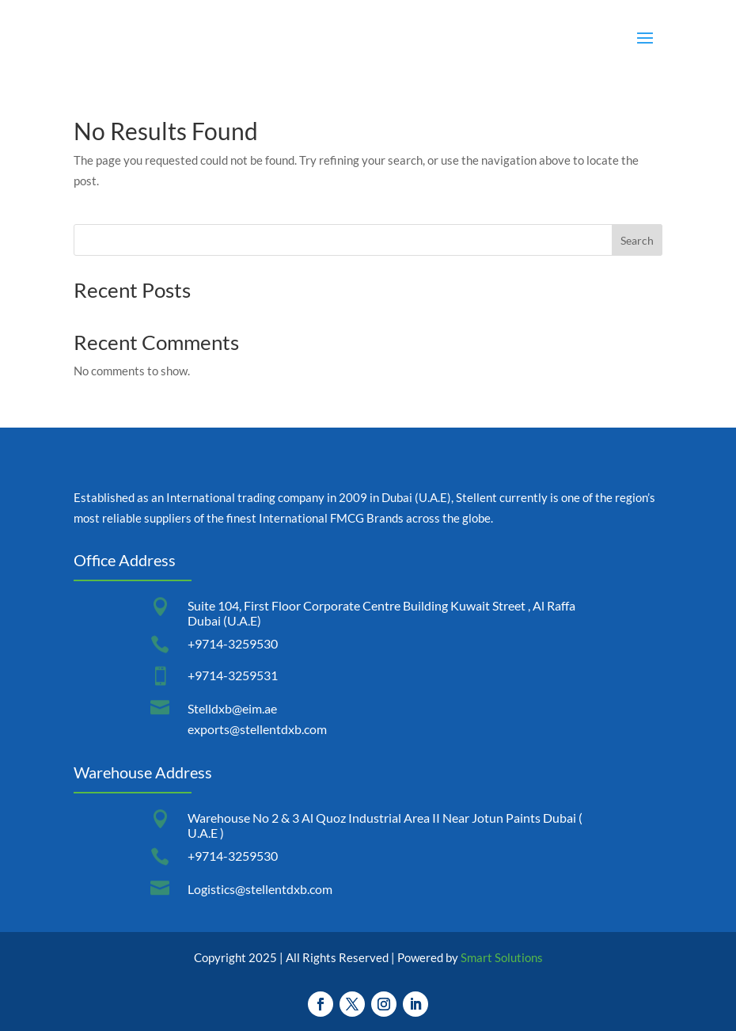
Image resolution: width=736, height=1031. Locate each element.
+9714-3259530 (233, 643)
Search (637, 240)
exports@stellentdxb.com (257, 728)
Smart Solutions (502, 957)
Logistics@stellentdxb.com (260, 888)
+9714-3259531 (233, 675)
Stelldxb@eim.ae (232, 708)
